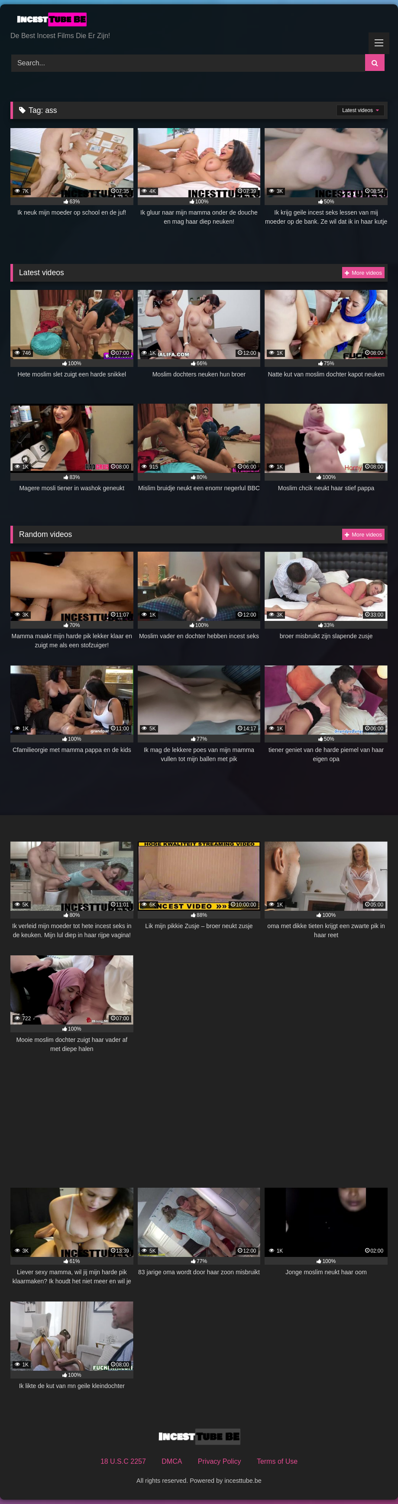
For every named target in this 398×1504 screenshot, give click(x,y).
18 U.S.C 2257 (123, 1461)
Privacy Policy (219, 1461)
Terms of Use (277, 1461)
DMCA (172, 1461)
